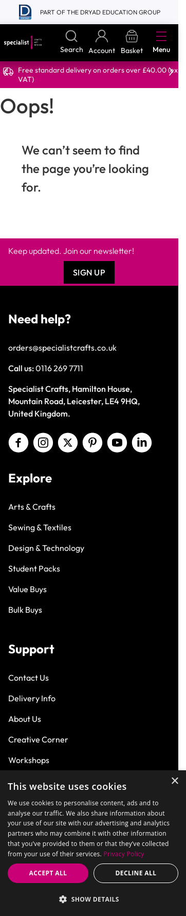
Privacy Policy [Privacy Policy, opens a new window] (124, 854)
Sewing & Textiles (39, 527)
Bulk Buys (25, 609)
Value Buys (27, 589)
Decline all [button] (136, 873)
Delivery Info (31, 698)
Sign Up (89, 272)
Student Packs (34, 568)
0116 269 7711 (59, 368)
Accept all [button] (48, 873)
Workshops (28, 760)
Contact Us (28, 677)
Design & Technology (46, 548)
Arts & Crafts (31, 507)
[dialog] (93, 843)
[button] (93, 899)
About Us (24, 719)
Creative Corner (38, 739)
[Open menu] (161, 36)
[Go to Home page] (23, 42)
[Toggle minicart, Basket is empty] (131, 42)
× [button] (174, 781)
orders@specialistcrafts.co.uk (62, 347)
